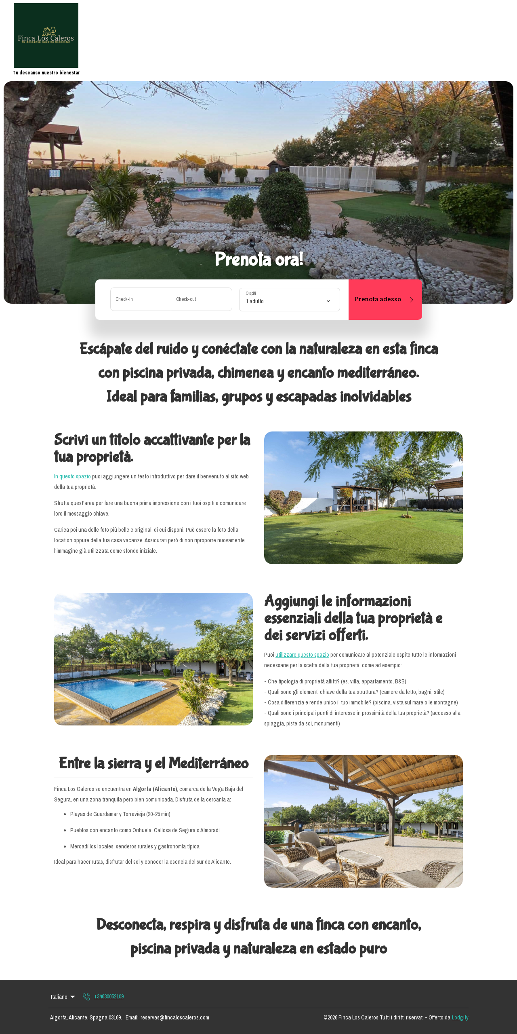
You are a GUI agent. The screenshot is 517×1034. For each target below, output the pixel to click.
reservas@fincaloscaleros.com (175, 1017)
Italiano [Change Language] (63, 996)
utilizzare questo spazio (302, 654)
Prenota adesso (385, 299)
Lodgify (460, 1017)
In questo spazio (72, 476)
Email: (132, 1017)
